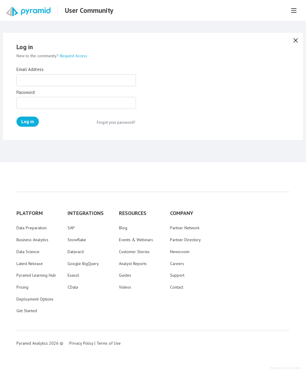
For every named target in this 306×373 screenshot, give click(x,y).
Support (177, 275)
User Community (89, 10)
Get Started (26, 310)
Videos (125, 287)
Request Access (73, 55)
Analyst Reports (133, 263)
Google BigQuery (83, 263)
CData (73, 287)
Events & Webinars (136, 239)
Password (25, 92)
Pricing (22, 287)
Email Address (30, 69)
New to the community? (38, 55)
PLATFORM (29, 213)
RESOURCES (132, 213)
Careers (177, 263)
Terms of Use (109, 343)
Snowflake (77, 239)
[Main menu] (293, 10)
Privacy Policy (81, 343)
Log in (27, 121)
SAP (71, 227)
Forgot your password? (116, 122)
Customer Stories (134, 251)
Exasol (73, 275)
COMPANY (181, 213)
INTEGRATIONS (86, 213)
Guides (125, 275)
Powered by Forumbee (286, 368)
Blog (123, 227)
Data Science (27, 251)
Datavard (76, 251)
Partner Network (184, 227)
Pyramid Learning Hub (36, 275)
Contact (176, 287)
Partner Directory (185, 239)
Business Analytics (32, 239)
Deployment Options (34, 299)
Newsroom (179, 251)
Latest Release (29, 263)
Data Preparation (31, 227)
